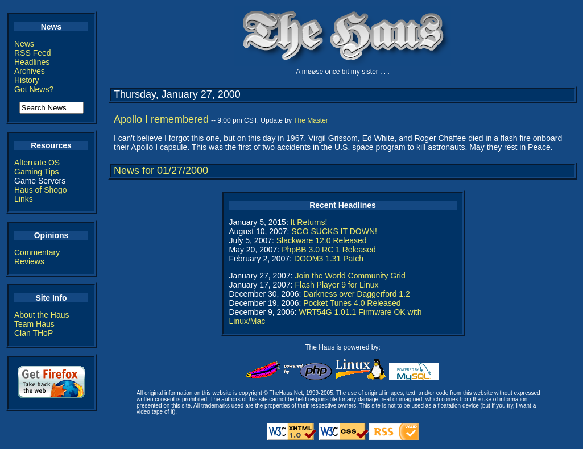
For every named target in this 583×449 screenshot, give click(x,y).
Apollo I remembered (161, 119)
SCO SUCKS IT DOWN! (334, 231)
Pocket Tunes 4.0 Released (351, 302)
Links (23, 198)
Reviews (29, 261)
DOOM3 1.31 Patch (328, 258)
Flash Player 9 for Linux (336, 284)
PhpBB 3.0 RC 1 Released (329, 249)
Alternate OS (37, 162)
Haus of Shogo (40, 189)
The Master (310, 120)
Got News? (33, 89)
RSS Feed (32, 52)
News (24, 43)
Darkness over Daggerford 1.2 (356, 293)
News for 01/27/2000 (161, 170)
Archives (29, 71)
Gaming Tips (36, 171)
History (26, 80)
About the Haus (41, 314)
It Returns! (309, 222)
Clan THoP (33, 333)
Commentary (37, 252)
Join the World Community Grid (350, 275)
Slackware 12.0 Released (321, 240)
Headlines (31, 61)
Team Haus (34, 324)
